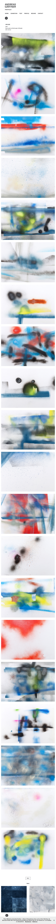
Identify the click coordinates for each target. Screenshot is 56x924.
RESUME (33, 13)
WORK (7, 13)
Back (28, 878)
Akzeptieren (28, 921)
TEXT (20, 13)
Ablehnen (34, 921)
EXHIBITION (14, 13)
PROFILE (26, 13)
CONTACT (40, 13)
